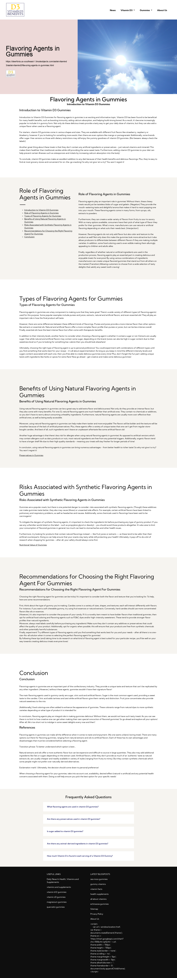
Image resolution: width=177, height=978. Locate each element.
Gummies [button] (145, 10)
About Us (162, 10)
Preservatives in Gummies (31, 455)
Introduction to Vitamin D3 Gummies (41, 210)
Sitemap (94, 909)
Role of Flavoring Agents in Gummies (41, 213)
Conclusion (29, 237)
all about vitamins (98, 899)
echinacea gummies (99, 904)
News (113, 10)
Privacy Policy (96, 914)
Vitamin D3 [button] (127, 10)
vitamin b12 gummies (56, 892)
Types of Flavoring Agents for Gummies (42, 216)
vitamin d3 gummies (56, 897)
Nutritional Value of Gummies (33, 545)
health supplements (99, 894)
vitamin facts (96, 889)
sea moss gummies (99, 879)
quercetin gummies (56, 907)
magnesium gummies (57, 902)
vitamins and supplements (59, 887)
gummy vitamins (98, 884)
